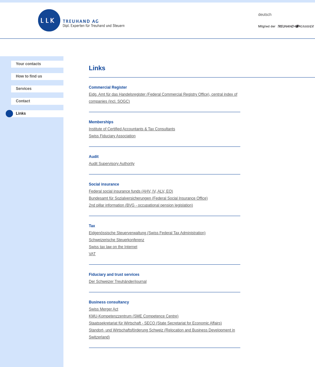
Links (21, 113)
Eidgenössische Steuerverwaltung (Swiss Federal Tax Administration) (147, 233)
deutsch (265, 14)
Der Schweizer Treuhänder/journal (118, 281)
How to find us (29, 76)
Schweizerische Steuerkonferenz (116, 240)
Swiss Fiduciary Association (112, 136)
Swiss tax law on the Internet (113, 247)
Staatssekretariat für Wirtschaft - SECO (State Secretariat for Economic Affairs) (155, 323)
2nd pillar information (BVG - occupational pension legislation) (141, 205)
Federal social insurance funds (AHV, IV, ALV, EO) (131, 191)
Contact (23, 101)
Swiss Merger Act (103, 309)
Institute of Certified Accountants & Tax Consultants (132, 129)
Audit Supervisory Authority (112, 163)
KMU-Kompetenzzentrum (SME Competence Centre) (134, 316)
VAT (92, 254)
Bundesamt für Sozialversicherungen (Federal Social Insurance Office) (148, 198)
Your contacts (28, 64)
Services (23, 88)
